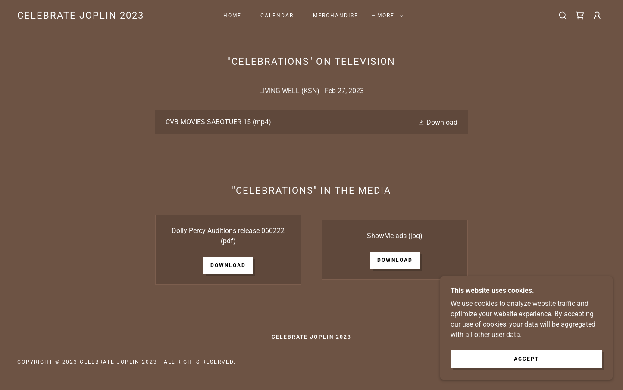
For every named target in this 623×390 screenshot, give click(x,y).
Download (228, 265)
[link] (80, 16)
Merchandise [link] (335, 16)
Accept (526, 365)
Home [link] (232, 16)
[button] (388, 15)
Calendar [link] (277, 16)
